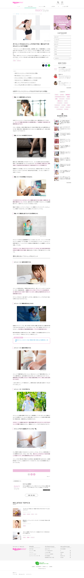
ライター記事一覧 (46, 489)
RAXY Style (30, 6)
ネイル (55, 49)
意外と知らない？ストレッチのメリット (23, 75)
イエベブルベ (57, 105)
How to (14, 60)
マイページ (31, 552)
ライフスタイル (59, 109)
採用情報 (50, 566)
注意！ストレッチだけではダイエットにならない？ (25, 82)
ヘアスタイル (60, 102)
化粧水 (69, 105)
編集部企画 (67, 94)
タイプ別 (66, 109)
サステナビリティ (29, 574)
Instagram (62, 552)
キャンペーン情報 (42, 6)
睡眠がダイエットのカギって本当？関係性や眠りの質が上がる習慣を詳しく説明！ (31, 340)
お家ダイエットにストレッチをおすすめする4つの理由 (26, 73)
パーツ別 (63, 105)
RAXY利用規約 (47, 555)
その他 (55, 54)
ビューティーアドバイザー (33, 555)
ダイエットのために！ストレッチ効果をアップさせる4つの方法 (28, 78)
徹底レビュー (60, 100)
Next (48, 476)
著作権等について (45, 566)
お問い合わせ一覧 (21, 574)
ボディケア (17, 59)
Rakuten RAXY (18, 3)
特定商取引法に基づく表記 (49, 557)
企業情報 (33, 566)
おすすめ (28, 514)
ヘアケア (56, 46)
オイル (32, 514)
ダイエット (18, 60)
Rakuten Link (62, 555)
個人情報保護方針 (38, 566)
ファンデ (62, 107)
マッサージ (32, 537)
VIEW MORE (68, 87)
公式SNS (53, 6)
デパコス (56, 107)
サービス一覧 (15, 574)
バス (36, 514)
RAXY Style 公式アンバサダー (60, 96)
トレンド (67, 98)
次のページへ (31, 470)
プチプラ (65, 102)
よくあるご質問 (65, 6)
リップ (66, 100)
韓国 (56, 98)
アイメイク (56, 41)
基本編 (28, 537)
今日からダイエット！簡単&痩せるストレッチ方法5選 (26, 80)
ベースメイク (56, 39)
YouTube (61, 557)
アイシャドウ (62, 98)
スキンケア (56, 37)
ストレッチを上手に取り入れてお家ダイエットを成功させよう (28, 85)
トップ (18, 6)
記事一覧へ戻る (31, 495)
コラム (55, 51)
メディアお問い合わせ (48, 550)
